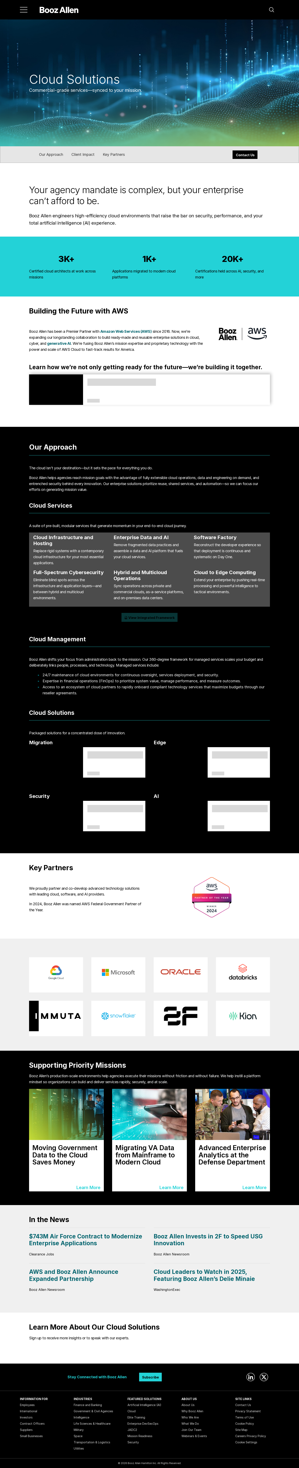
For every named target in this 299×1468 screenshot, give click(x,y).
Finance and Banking (88, 1405)
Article (93, 401)
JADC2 (132, 1430)
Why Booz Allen (192, 1411)
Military (79, 1430)
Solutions (93, 773)
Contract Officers (32, 1423)
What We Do (190, 1423)
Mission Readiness (139, 1436)
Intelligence (81, 1417)
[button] (271, 9)
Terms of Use (244, 1417)
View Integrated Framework (149, 618)
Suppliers (26, 1430)
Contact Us (245, 155)
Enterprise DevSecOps (142, 1423)
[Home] (59, 9)
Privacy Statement (248, 1411)
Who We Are (190, 1417)
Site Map (241, 1430)
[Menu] (23, 9)
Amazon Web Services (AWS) (126, 331)
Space (78, 1436)
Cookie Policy (244, 1423)
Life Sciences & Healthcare (92, 1423)
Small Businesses (31, 1436)
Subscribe (150, 1377)
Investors (26, 1417)
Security (133, 1442)
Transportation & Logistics (92, 1442)
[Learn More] (66, 1140)
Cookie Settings (246, 1442)
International (28, 1411)
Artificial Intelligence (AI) (144, 1405)
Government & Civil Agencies (93, 1411)
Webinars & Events (194, 1436)
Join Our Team (191, 1430)
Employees (27, 1405)
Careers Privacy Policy (250, 1436)
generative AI (59, 343)
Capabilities (218, 827)
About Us (188, 1405)
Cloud (131, 1411)
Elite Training (136, 1417)
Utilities (79, 1448)
